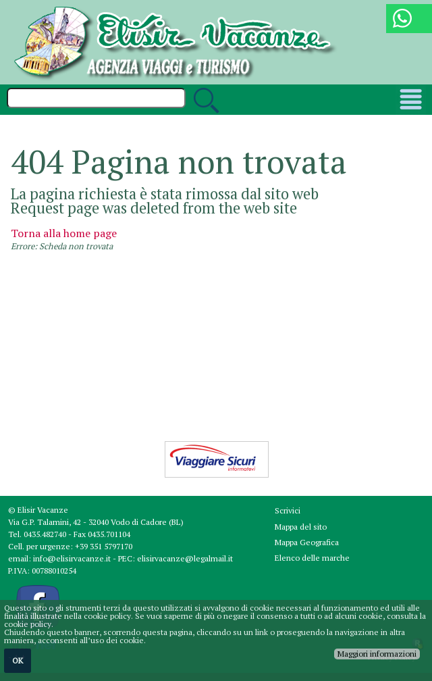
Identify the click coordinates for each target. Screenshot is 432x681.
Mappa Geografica (307, 542)
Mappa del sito (301, 527)
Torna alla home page (64, 233)
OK (17, 660)
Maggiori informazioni (377, 654)
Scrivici (287, 510)
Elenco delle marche (312, 558)
